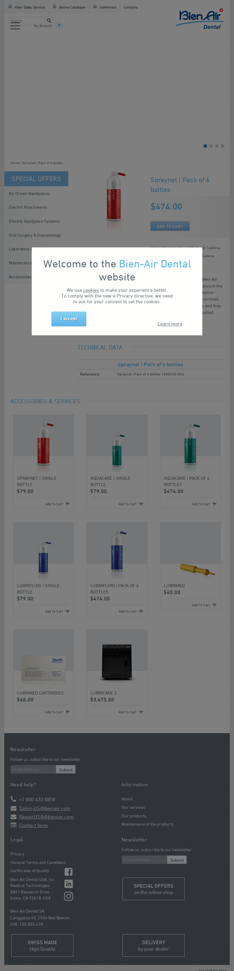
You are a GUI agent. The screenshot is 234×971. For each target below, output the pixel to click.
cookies (91, 290)
